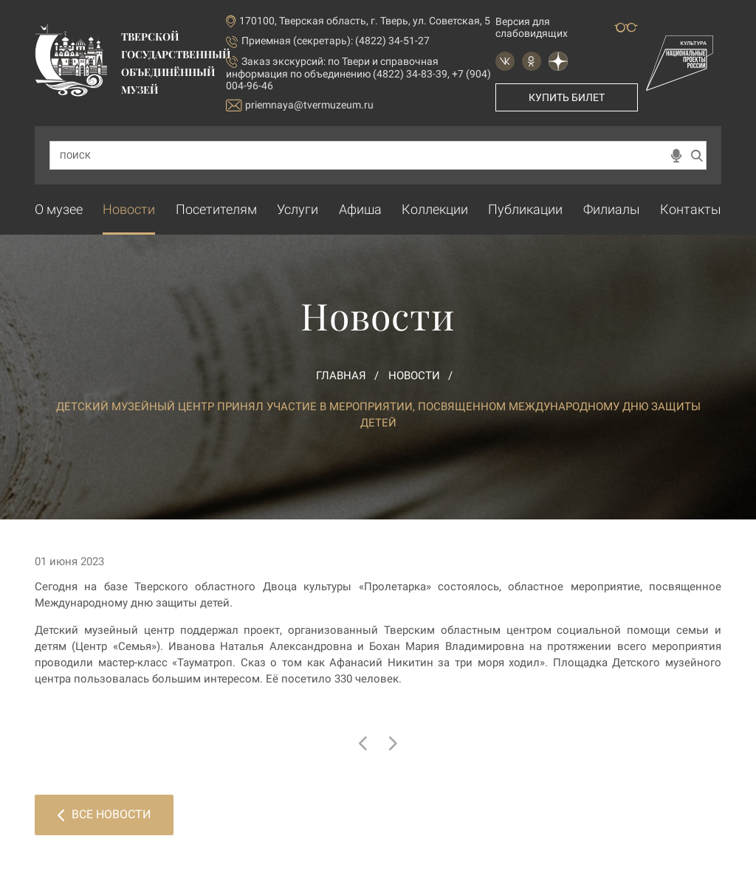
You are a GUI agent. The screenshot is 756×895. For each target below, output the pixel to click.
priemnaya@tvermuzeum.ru (300, 105)
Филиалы (611, 209)
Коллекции (435, 209)
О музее (59, 209)
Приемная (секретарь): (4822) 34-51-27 (335, 40)
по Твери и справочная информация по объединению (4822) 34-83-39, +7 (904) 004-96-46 (358, 73)
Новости (129, 209)
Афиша (360, 209)
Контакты (690, 209)
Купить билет (567, 97)
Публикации (525, 209)
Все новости (104, 814)
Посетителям (216, 209)
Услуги (297, 209)
